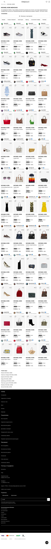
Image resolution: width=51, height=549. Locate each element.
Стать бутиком (4, 459)
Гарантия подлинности (6, 422)
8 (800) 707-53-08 (5, 477)
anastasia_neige (32, 196)
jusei (30, 139)
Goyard (2, 512)
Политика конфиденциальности (20, 538)
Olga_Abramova (20, 283)
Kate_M (43, 283)
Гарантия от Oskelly (6, 398)
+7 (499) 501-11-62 (5, 482)
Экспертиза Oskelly (6, 449)
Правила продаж (4, 538)
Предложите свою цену (7, 432)
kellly (42, 139)
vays (30, 312)
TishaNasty (44, 254)
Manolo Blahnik (4, 519)
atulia (5, 196)
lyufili (17, 167)
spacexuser (31, 283)
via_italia (18, 110)
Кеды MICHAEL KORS (6, 378)
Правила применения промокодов (9, 438)
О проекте (3, 395)
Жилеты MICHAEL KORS (7, 384)
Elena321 (6, 23)
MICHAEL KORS (5, 41)
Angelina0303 (19, 139)
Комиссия (3, 455)
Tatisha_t (31, 52)
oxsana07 (18, 81)
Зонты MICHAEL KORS (6, 387)
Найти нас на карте (6, 489)
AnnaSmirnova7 (20, 196)
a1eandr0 (6, 167)
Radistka (6, 283)
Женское (3, 4)
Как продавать (4, 445)
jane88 (30, 81)
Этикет (2, 408)
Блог (2, 405)
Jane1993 (43, 110)
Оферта (11, 538)
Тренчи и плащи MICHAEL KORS (9, 374)
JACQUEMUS (3, 514)
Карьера (3, 411)
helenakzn (6, 139)
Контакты (3, 469)
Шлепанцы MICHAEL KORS (7, 380)
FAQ (2, 472)
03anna (6, 110)
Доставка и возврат (6, 428)
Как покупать (4, 418)
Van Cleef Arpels (4, 510)
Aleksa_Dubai (7, 81)
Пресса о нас (4, 401)
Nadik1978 (6, 312)
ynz (42, 167)
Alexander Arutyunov (5, 521)
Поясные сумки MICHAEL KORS (8, 382)
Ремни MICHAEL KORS (6, 372)
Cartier (2, 515)
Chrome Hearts (4, 508)
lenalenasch (7, 225)
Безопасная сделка (5, 425)
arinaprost (31, 167)
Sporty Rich (3, 522)
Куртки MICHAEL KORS (6, 376)
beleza (42, 81)
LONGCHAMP (4, 517)
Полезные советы (5, 435)
